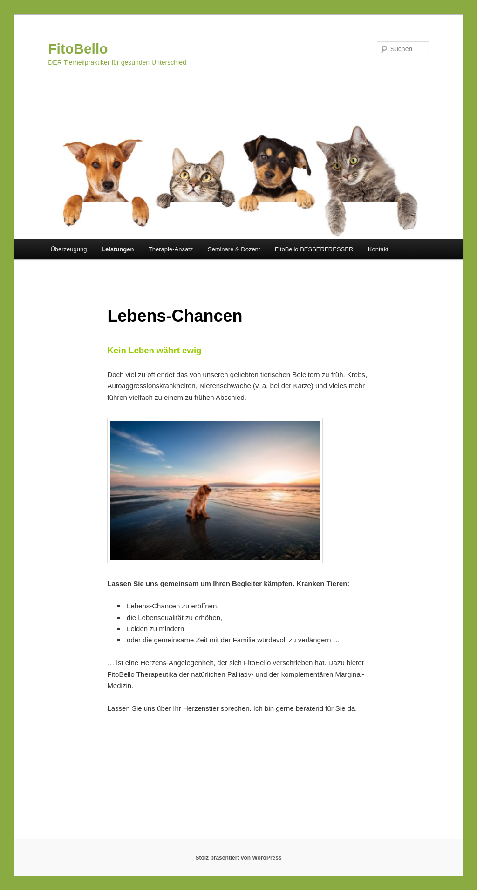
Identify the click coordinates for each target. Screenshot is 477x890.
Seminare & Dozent (234, 249)
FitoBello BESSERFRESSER (314, 249)
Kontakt (378, 249)
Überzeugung (68, 249)
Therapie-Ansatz (171, 249)
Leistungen (118, 249)
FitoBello (78, 48)
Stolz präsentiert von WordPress (238, 858)
